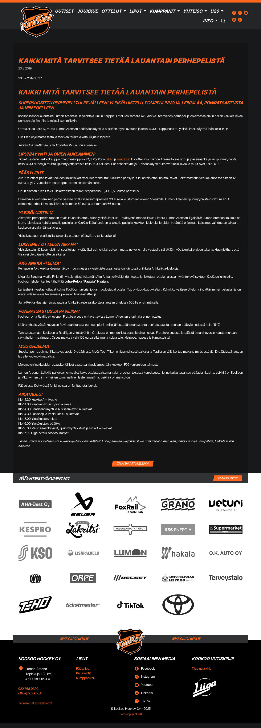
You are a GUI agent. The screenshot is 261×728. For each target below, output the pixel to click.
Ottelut (111, 11)
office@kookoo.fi (30, 693)
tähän (109, 159)
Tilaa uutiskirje (201, 668)
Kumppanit (162, 11)
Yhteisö (193, 11)
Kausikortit (83, 673)
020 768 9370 (28, 689)
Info (208, 20)
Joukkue (87, 11)
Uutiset (64, 11)
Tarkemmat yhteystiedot (35, 703)
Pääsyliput (83, 668)
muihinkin (123, 159)
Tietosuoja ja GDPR (130, 714)
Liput (135, 11)
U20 (214, 11)
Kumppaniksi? (85, 678)
